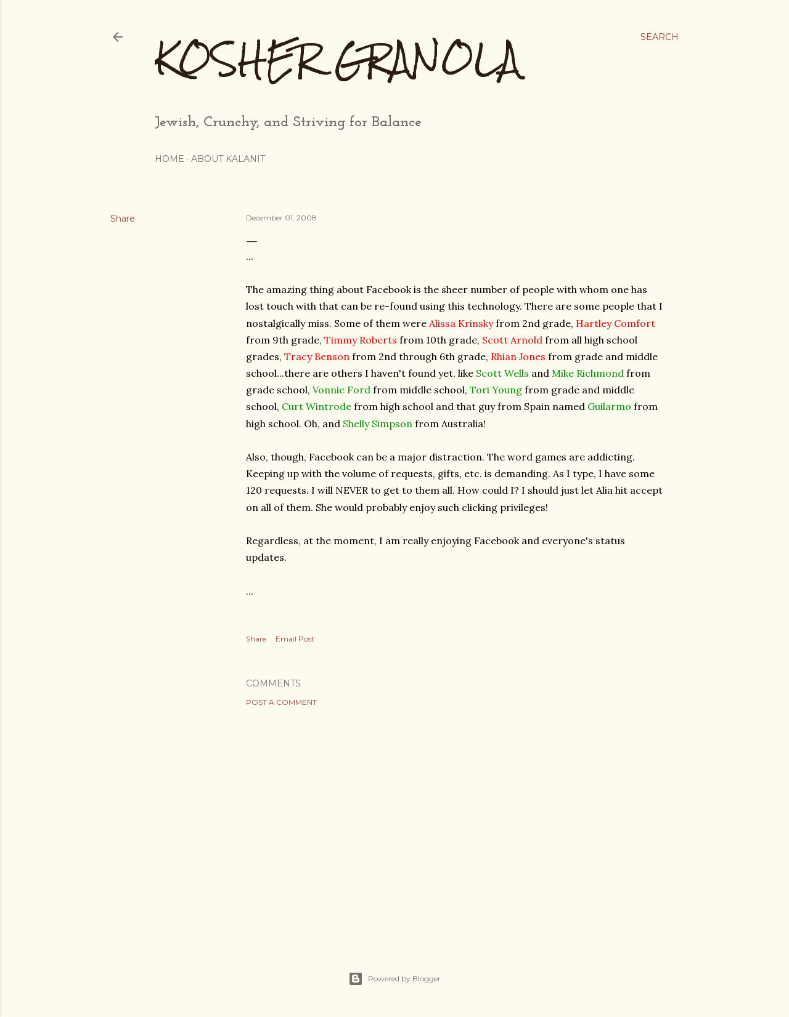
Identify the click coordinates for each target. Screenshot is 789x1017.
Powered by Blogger (394, 978)
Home (169, 158)
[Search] (659, 37)
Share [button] (122, 218)
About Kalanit (228, 158)
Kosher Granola (337, 59)
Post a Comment (281, 702)
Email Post (295, 638)
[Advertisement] (456, 824)
